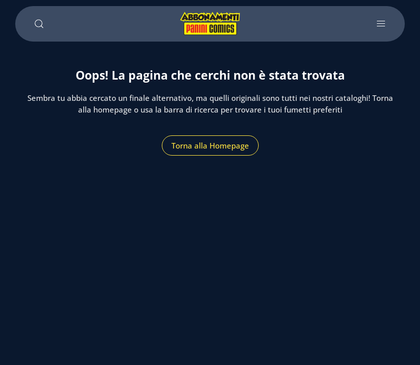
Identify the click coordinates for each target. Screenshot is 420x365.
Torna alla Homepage (210, 145)
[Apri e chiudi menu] (381, 24)
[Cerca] (39, 24)
